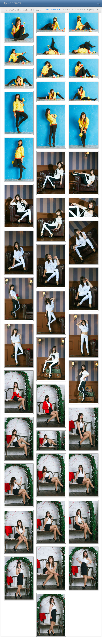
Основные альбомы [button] (72, 9)
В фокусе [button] (92, 9)
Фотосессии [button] (52, 9)
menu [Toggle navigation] (97, 2)
